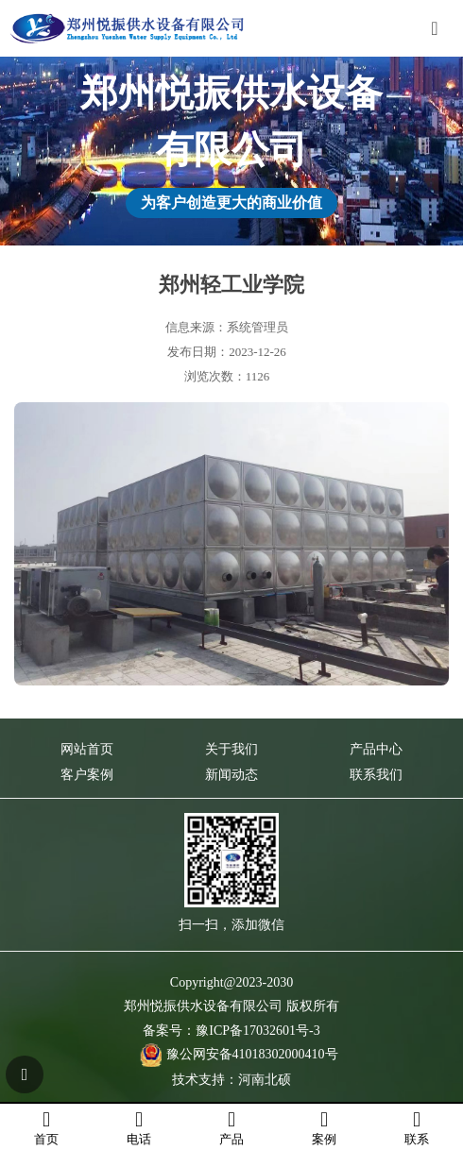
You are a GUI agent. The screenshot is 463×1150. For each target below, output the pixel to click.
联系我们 (376, 775)
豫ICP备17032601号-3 (257, 1030)
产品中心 (376, 749)
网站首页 (86, 749)
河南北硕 (264, 1080)
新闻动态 (231, 775)
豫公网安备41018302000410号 (252, 1054)
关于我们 (231, 749)
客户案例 (86, 775)
